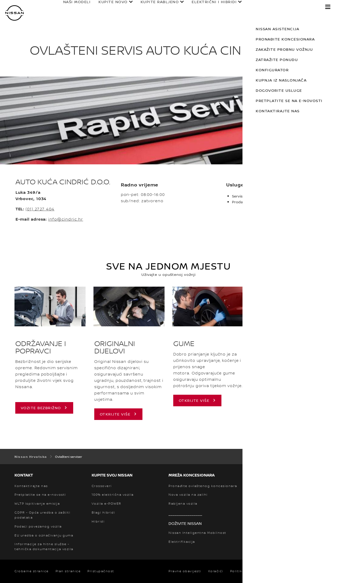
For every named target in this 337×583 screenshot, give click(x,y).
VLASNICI (254, 7)
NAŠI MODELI (72, 7)
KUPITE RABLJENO (154, 7)
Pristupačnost (100, 571)
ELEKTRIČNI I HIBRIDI (209, 7)
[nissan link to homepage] (14, 13)
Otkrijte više (194, 400)
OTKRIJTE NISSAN (295, 7)
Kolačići (215, 571)
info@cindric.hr (65, 219)
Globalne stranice (31, 571)
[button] (327, 6)
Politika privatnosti (248, 571)
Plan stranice (68, 571)
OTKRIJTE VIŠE (115, 414)
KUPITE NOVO (108, 7)
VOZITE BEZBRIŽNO (41, 407)
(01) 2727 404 (40, 209)
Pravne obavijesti (184, 571)
